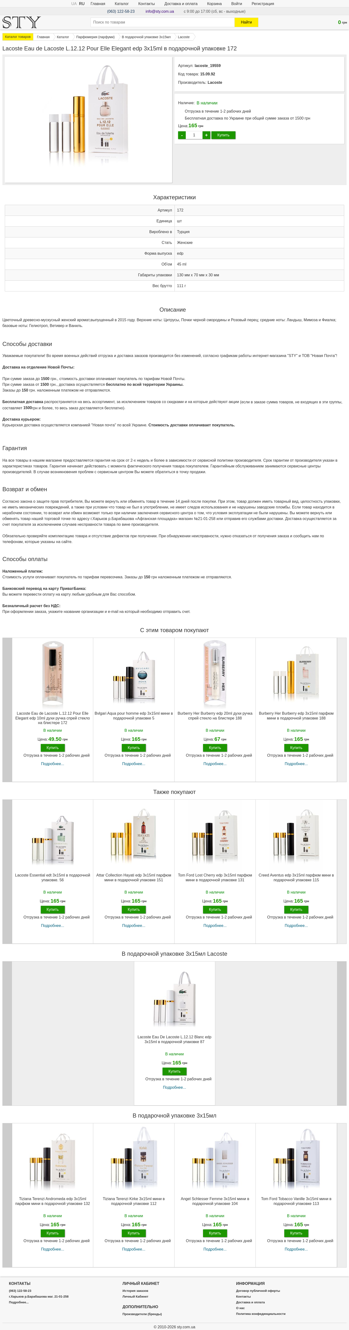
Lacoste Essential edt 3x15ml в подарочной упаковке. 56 (52, 877)
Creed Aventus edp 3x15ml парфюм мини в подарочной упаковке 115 (296, 877)
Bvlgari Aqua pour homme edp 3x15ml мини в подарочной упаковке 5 (134, 715)
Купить (223, 135)
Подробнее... (52, 764)
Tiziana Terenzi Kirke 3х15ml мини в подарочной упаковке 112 (134, 1201)
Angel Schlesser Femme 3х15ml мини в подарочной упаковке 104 (215, 1201)
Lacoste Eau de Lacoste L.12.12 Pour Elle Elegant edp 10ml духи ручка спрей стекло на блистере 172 (52, 718)
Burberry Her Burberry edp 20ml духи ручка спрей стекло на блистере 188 (215, 715)
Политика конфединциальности (260, 1314)
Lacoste (215, 82)
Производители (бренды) (142, 1314)
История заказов (135, 1291)
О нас (240, 1308)
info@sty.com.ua (160, 11)
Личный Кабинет (135, 1296)
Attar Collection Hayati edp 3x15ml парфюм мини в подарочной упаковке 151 (133, 877)
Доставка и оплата (181, 4)
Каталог (122, 4)
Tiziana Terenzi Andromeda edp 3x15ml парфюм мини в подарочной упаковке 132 (52, 1201)
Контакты (146, 4)
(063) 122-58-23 (121, 11)
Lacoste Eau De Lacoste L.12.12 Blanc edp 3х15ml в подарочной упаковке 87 (174, 1039)
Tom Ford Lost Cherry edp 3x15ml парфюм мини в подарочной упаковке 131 (215, 877)
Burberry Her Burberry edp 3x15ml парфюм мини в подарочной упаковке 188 (296, 715)
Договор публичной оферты (258, 1291)
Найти (246, 22)
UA (74, 4)
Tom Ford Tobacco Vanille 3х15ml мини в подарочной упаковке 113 (296, 1201)
